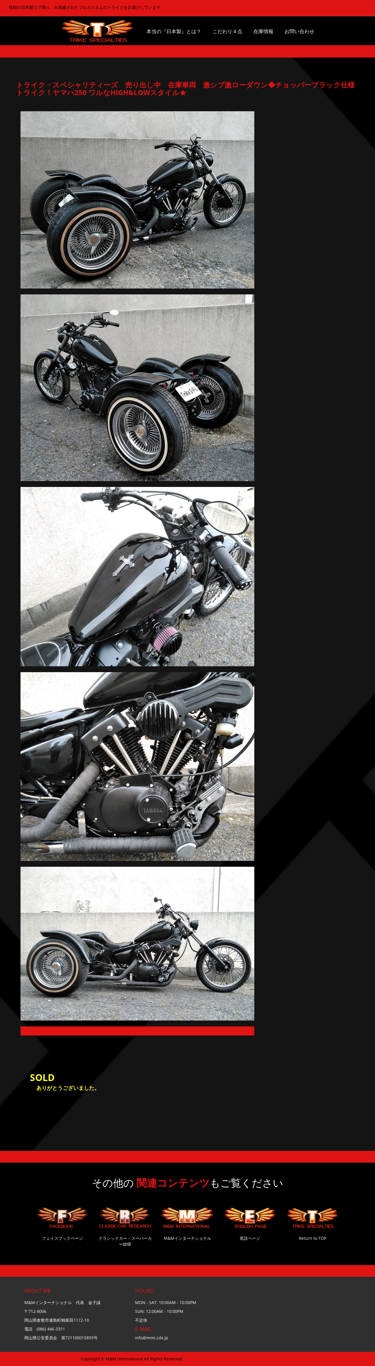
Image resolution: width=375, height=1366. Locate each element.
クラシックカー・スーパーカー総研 (125, 1241)
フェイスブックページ (62, 1238)
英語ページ (250, 1238)
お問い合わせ (299, 31)
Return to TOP (312, 1238)
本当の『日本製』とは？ (173, 31)
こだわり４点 (227, 31)
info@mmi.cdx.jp (151, 1337)
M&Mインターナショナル (187, 1238)
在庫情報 (263, 31)
